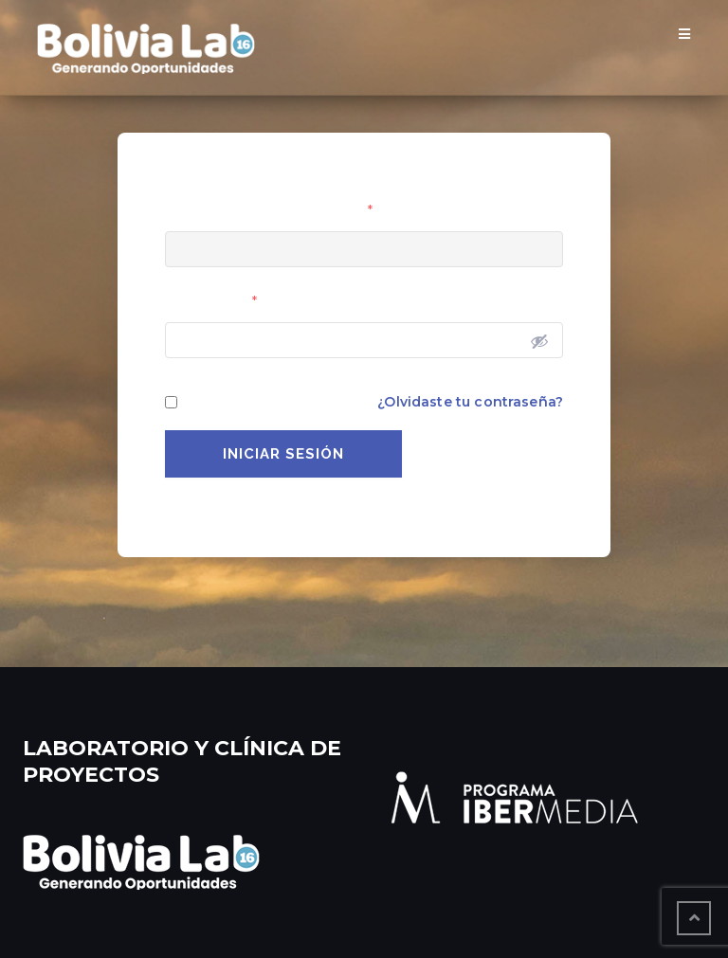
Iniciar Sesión (283, 453)
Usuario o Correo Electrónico (269, 210)
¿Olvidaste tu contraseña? (470, 401)
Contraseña (211, 301)
